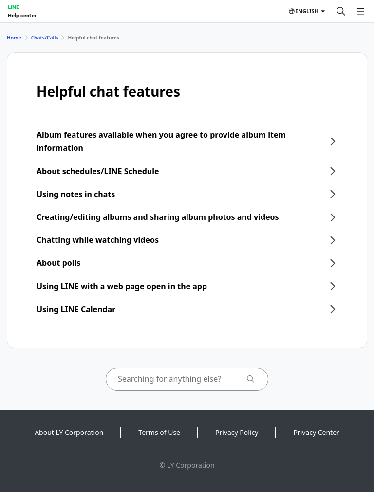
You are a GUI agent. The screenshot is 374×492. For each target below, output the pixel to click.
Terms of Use (159, 432)
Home (14, 37)
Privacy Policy (236, 432)
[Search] (341, 11)
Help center (22, 15)
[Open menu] (360, 11)
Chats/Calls (44, 37)
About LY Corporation (69, 432)
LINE (13, 6)
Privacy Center (316, 432)
